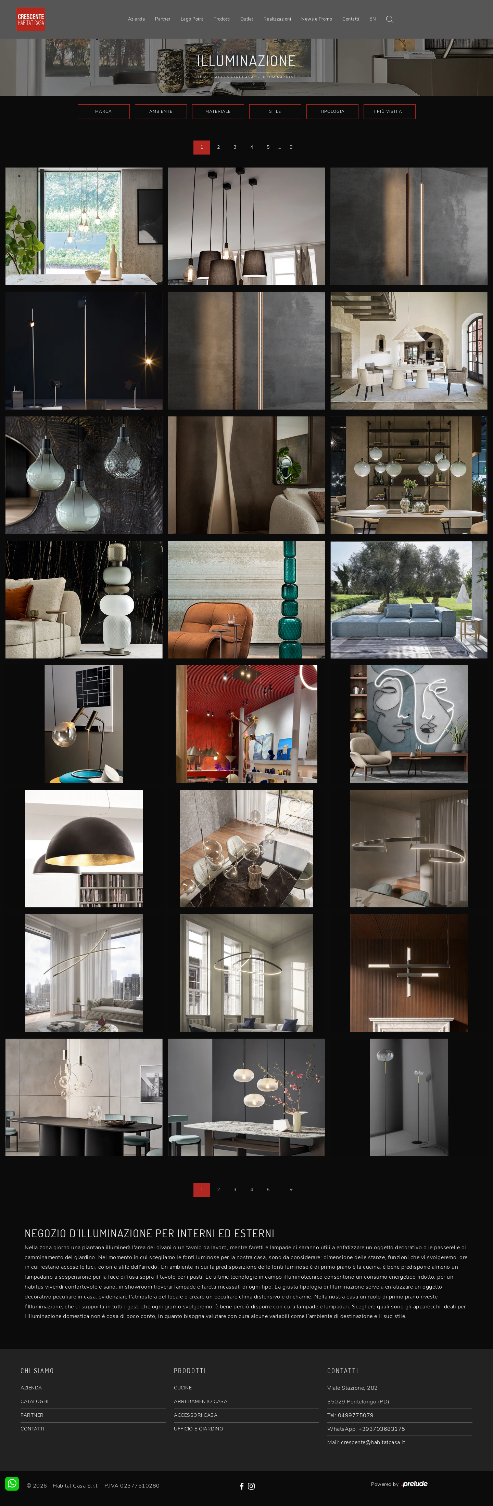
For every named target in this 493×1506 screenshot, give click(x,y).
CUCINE (183, 1388)
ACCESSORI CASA (195, 1415)
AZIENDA (31, 1388)
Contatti (350, 19)
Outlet (246, 19)
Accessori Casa (234, 77)
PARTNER (32, 1415)
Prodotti (222, 19)
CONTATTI (32, 1429)
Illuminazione (279, 77)
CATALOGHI (35, 1401)
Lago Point (192, 19)
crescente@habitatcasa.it (373, 1442)
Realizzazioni (277, 19)
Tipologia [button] (332, 111)
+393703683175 (381, 1429)
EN (372, 19)
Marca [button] (103, 111)
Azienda (136, 19)
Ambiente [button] (161, 111)
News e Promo (316, 19)
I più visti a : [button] (389, 111)
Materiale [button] (218, 111)
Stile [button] (275, 111)
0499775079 (356, 1415)
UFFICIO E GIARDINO (198, 1429)
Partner (162, 19)
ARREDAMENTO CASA (200, 1401)
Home (203, 77)
